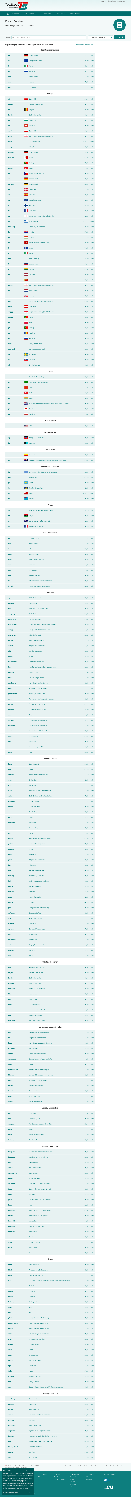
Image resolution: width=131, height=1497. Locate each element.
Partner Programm (59, 1479)
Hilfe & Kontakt (74, 1482)
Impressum (89, 1479)
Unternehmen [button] (75, 14)
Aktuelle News (74, 1477)
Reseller (56, 1477)
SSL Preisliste (42, 1477)
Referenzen (73, 1484)
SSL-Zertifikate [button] (47, 14)
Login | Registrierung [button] (108, 1)
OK (29, 1492)
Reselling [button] (61, 14)
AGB (87, 1477)
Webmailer (121, 1)
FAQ (71, 1487)
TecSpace (16, 6)
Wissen (72, 1479)
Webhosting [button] (31, 14)
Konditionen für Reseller (85, 45)
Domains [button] (17, 14)
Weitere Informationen (11, 1492)
